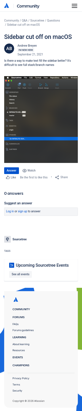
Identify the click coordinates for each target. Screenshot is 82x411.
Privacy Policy (20, 378)
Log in (10, 211)
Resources (18, 350)
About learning (20, 344)
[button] (41, 119)
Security (17, 390)
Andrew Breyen (27, 45)
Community (28, 6)
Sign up (22, 211)
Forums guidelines (23, 330)
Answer (11, 170)
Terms (16, 384)
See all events (20, 274)
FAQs (15, 324)
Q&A (24, 20)
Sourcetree (37, 20)
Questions (53, 20)
